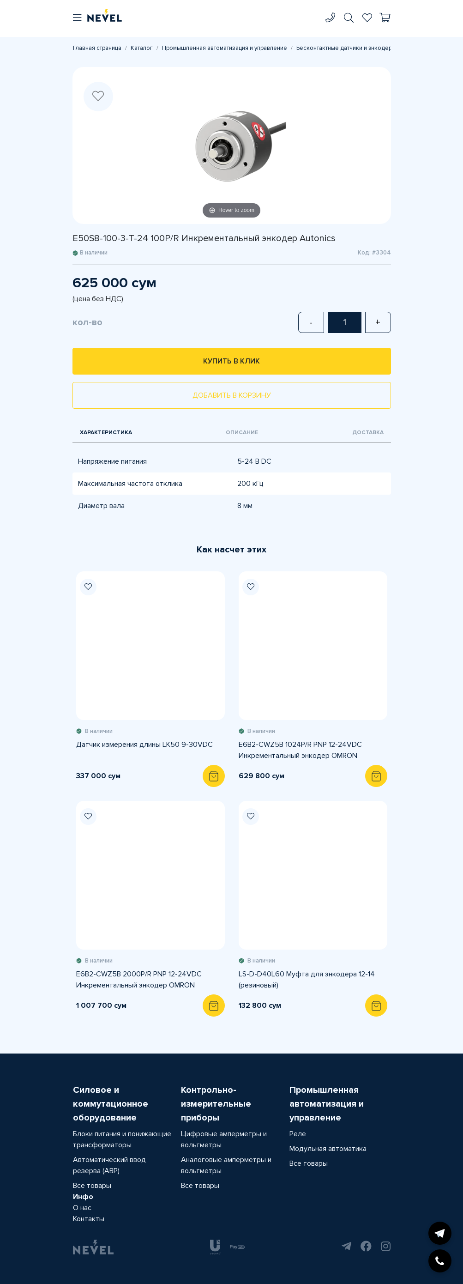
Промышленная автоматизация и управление (224, 48)
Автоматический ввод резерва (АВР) (109, 1165)
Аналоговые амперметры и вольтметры (226, 1165)
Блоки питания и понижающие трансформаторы (122, 1139)
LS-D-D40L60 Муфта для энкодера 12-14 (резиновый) (307, 979)
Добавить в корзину (231, 395)
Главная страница (97, 48)
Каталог (142, 48)
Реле (297, 1134)
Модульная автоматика (328, 1148)
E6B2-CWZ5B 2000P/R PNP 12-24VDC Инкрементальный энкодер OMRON (139, 979)
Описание (242, 432)
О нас (82, 1207)
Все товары (92, 1185)
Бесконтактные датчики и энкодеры (346, 48)
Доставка (368, 432)
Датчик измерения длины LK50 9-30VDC (144, 744)
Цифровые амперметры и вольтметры (224, 1139)
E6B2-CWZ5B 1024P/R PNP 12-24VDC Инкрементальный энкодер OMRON (300, 750)
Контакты (88, 1218)
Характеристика (106, 432)
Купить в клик (231, 361)
